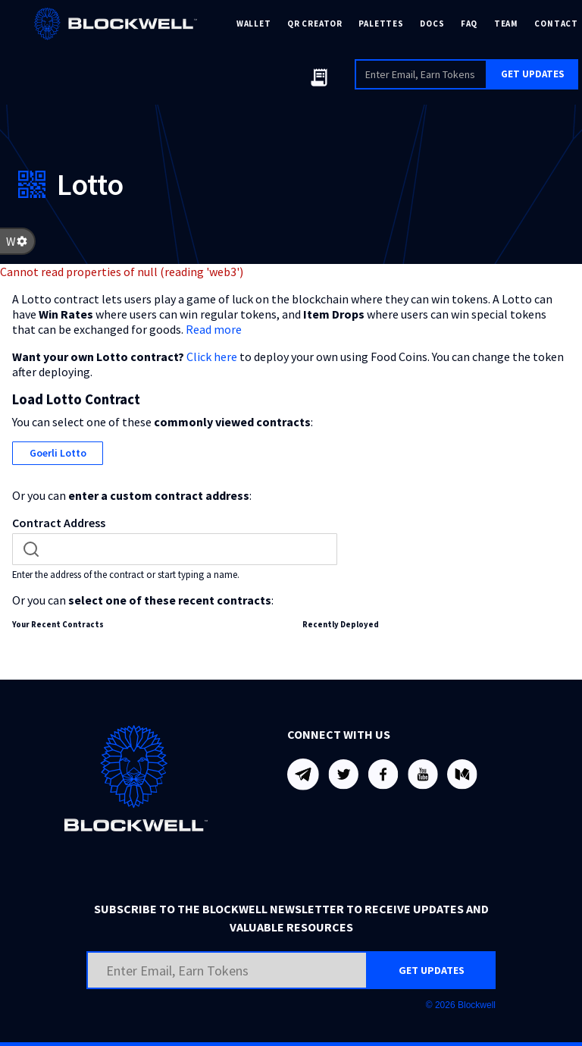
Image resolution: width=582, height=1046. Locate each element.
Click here (211, 356)
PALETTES (380, 23)
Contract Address (58, 522)
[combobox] (174, 549)
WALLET (253, 23)
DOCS (432, 23)
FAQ (469, 23)
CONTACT (555, 23)
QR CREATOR (315, 23)
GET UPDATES (533, 74)
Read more (214, 329)
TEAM (506, 23)
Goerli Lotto (58, 453)
